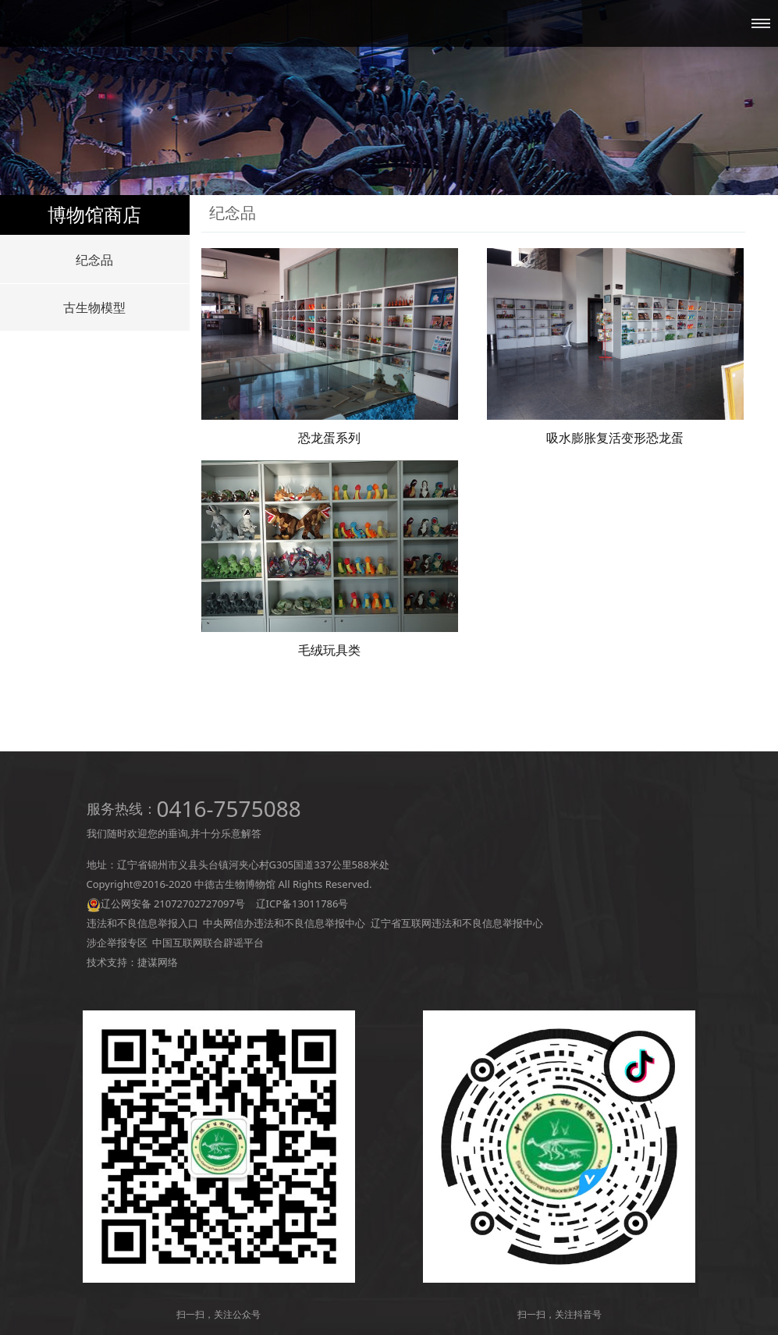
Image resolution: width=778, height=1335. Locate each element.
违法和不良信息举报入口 (142, 923)
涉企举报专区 (117, 943)
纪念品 (94, 259)
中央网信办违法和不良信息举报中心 (284, 923)
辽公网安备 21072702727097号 (173, 904)
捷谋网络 (157, 962)
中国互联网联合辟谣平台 (208, 943)
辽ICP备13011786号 (302, 904)
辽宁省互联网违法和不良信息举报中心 (457, 923)
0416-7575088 (229, 808)
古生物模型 (94, 307)
